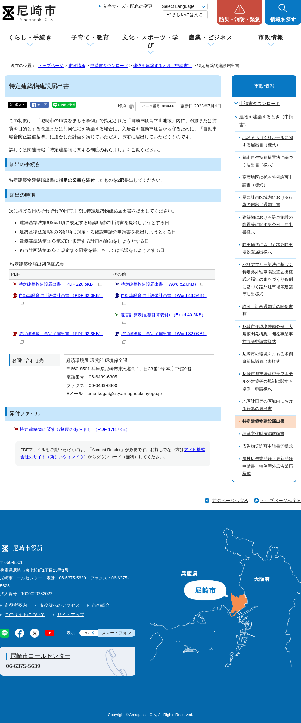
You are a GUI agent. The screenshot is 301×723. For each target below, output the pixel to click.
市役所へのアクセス (59, 605)
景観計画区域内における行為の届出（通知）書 (267, 201)
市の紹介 (101, 605)
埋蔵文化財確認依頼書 (263, 433)
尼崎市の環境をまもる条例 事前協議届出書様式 (269, 358)
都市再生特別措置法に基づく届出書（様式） (267, 161)
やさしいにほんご (185, 14)
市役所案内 (16, 605)
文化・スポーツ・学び (150, 41)
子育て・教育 (90, 37)
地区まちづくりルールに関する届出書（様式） (267, 141)
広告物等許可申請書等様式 (267, 446)
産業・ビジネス (211, 37)
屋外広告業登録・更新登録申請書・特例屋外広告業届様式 (267, 466)
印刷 (122, 106)
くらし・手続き (30, 37)
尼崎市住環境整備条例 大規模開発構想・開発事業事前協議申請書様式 (267, 334)
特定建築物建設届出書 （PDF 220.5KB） (60, 284)
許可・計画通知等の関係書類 (267, 310)
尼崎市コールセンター (40, 656)
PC (86, 633)
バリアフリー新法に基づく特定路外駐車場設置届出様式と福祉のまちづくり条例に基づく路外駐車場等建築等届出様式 (267, 279)
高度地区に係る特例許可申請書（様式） (267, 181)
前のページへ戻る (230, 500)
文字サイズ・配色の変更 (128, 6)
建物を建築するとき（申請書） (162, 65)
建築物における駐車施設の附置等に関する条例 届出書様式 (267, 224)
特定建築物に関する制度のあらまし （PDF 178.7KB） (77, 429)
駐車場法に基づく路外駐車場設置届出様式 (267, 249)
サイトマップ (70, 614)
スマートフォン (116, 633)
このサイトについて (25, 614)
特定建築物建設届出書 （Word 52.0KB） (162, 284)
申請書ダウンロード (109, 65)
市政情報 (271, 37)
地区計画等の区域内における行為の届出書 (267, 405)
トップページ (51, 65)
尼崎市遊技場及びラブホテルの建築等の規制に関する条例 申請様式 (267, 381)
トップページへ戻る (280, 500)
